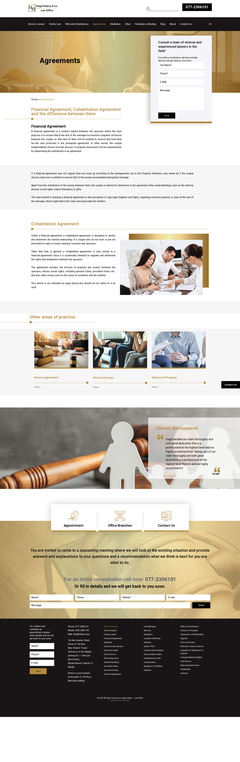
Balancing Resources (189, 665)
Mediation (115, 24)
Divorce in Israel (111, 650)
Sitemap (184, 673)
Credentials (185, 669)
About (173, 24)
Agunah (183, 638)
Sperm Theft (149, 646)
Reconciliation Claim (153, 654)
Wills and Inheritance (189, 626)
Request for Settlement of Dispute (191, 651)
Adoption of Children (153, 666)
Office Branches (120, 525)
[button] (37, 387)
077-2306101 (197, 7)
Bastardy (108, 642)
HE (210, 24)
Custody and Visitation (154, 650)
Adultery (147, 642)
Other (128, 24)
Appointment (73, 525)
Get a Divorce (110, 654)
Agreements (99, 24)
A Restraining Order (152, 658)
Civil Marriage (150, 626)
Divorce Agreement (46, 377)
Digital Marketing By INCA (120, 700)
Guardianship (150, 662)
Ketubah (147, 670)
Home (34, 99)
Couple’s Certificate (152, 638)
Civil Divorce (185, 661)
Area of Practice (111, 626)
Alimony (147, 630)
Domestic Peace (111, 666)
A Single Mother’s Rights (191, 657)
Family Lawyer (110, 634)
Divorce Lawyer (36, 24)
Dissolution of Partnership (191, 634)
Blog (162, 24)
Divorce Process (103, 377)
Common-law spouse (113, 646)
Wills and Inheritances (76, 24)
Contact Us (186, 24)
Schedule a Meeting (145, 24)
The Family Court (111, 658)
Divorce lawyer (110, 630)
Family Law (55, 24)
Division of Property (164, 377)
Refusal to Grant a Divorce (191, 646)
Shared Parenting (111, 662)
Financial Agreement (113, 638)
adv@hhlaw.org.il (81, 634)
